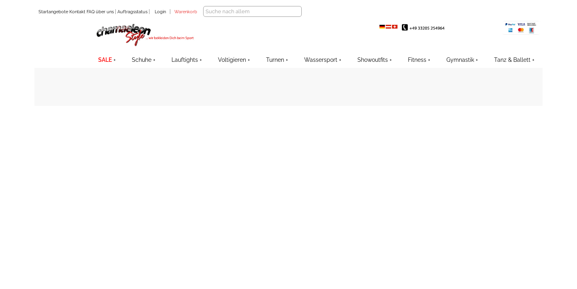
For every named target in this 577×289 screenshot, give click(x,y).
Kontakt (76, 11)
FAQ (90, 11)
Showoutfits (372, 60)
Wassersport (320, 60)
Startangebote (53, 11)
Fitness (417, 60)
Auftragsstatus (133, 11)
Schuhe (141, 60)
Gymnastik (460, 60)
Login (160, 11)
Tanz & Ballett (512, 60)
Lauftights (184, 60)
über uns (105, 11)
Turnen (275, 60)
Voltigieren (232, 60)
